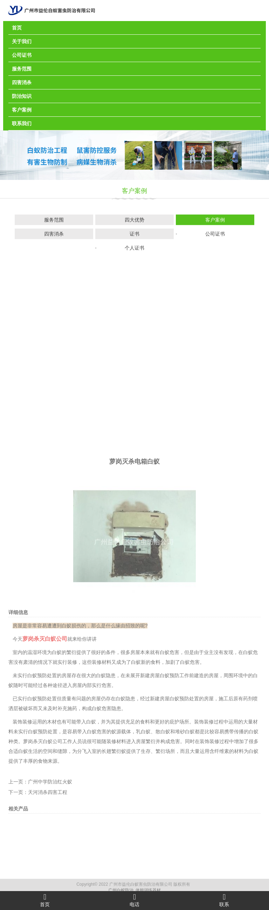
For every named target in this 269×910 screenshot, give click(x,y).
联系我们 (22, 123)
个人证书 (134, 249)
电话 (134, 900)
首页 (17, 28)
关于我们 (22, 41)
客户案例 (22, 110)
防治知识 (22, 96)
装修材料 (101, 765)
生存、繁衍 (153, 854)
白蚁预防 (179, 802)
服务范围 (22, 69)
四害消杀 (22, 82)
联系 (224, 900)
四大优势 (134, 221)
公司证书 (22, 55)
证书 (134, 235)
